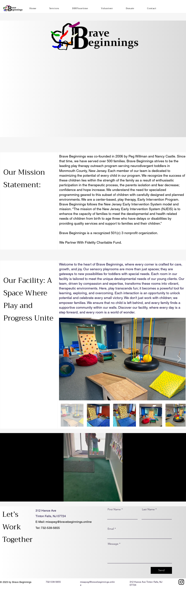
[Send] (161, 570)
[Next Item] (179, 359)
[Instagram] (181, 582)
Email (111, 528)
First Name (114, 509)
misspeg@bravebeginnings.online (69, 522)
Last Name (148, 509)
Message (113, 543)
